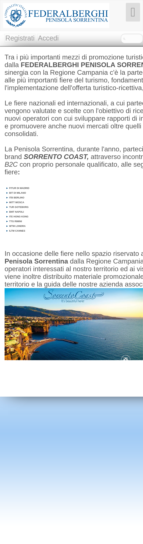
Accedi (48, 38)
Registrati (20, 38)
